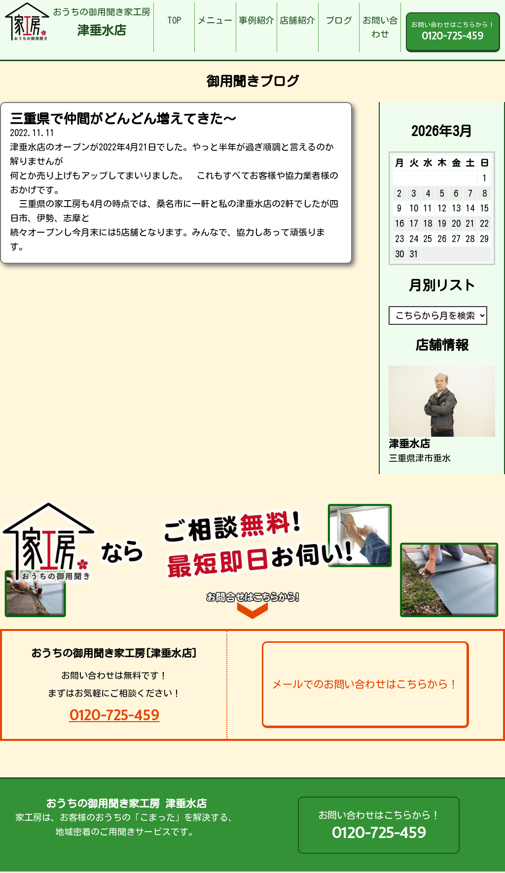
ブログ (338, 20)
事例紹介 (256, 20)
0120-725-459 (114, 715)
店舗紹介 (297, 20)
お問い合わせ (380, 27)
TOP (174, 20)
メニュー (215, 20)
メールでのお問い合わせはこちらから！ (365, 684)
